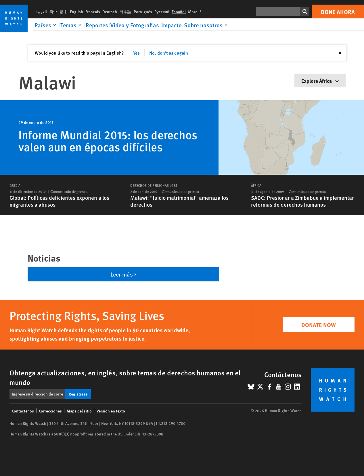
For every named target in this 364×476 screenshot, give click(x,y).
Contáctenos (23, 411)
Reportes (97, 25)
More (196, 11)
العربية (41, 11)
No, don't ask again (168, 52)
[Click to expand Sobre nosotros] (206, 25)
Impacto (171, 25)
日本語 (125, 11)
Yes (136, 52)
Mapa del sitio (79, 411)
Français (92, 11)
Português (143, 11)
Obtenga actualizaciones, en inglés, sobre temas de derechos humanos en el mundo (125, 377)
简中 (53, 11)
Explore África (320, 80)
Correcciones (50, 411)
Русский (161, 11)
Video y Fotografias (134, 25)
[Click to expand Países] (46, 25)
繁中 (64, 11)
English (76, 11)
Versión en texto (111, 411)
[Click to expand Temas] (71, 25)
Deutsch (109, 11)
